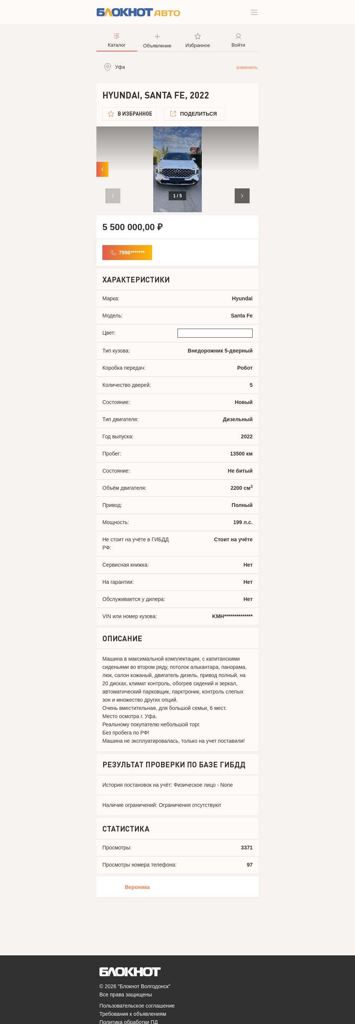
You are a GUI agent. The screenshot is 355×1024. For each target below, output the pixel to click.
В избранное (135, 113)
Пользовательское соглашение (137, 1006)
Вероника (137, 887)
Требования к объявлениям (132, 1014)
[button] (242, 195)
